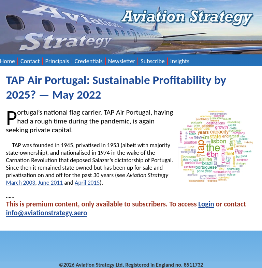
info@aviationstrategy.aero (46, 212)
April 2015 (87, 182)
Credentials (89, 61)
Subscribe (153, 61)
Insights (179, 61)
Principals (57, 61)
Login (206, 204)
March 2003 (20, 182)
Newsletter (121, 61)
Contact (30, 61)
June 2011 (50, 182)
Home (7, 61)
